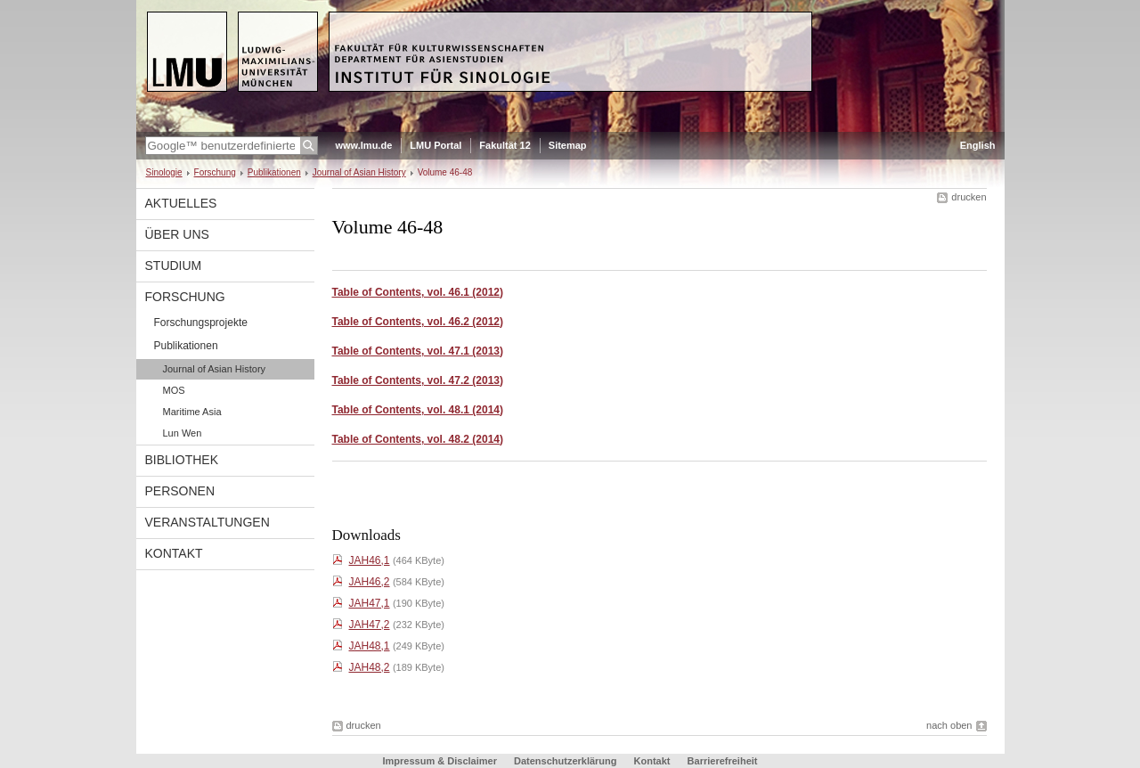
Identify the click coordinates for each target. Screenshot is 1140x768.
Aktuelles (181, 203)
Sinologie (164, 172)
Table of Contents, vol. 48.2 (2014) (418, 439)
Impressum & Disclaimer (440, 761)
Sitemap (568, 145)
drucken (968, 197)
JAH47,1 (369, 603)
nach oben (949, 725)
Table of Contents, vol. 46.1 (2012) (418, 292)
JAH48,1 (369, 646)
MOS (174, 390)
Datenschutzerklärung (565, 761)
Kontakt (174, 553)
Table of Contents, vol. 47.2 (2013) (418, 380)
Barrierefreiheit (723, 761)
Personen (180, 491)
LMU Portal (435, 145)
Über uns (177, 234)
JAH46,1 (369, 560)
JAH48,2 (369, 667)
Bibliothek (181, 460)
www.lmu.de (364, 145)
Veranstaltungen (207, 522)
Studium (173, 265)
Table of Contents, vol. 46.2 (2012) (418, 321)
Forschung (215, 172)
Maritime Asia (192, 411)
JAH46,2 (369, 582)
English (978, 145)
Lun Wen (182, 433)
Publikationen (274, 172)
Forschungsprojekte (201, 322)
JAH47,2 (369, 624)
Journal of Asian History (359, 172)
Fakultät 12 (504, 145)
